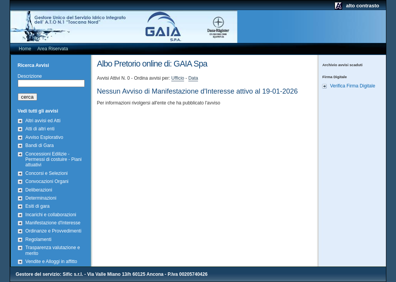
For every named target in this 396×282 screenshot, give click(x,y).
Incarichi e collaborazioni (51, 214)
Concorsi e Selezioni (47, 173)
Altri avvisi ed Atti (43, 120)
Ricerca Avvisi (33, 65)
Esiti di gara (38, 206)
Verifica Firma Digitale (352, 86)
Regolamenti (38, 239)
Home (25, 48)
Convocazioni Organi (47, 181)
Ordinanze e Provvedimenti (54, 231)
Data (193, 78)
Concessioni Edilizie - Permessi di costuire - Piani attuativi (54, 159)
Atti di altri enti (40, 129)
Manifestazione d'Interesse (53, 223)
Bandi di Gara (40, 145)
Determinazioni (41, 198)
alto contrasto (362, 6)
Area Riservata (53, 48)
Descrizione (30, 76)
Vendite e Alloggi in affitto (51, 261)
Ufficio (177, 78)
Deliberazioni (39, 190)
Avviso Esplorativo (44, 137)
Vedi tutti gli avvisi (38, 111)
